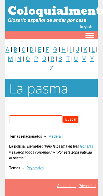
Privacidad (87, 186)
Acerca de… (66, 186)
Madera (54, 136)
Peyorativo (35, 168)
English (86, 26)
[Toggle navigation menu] (89, 35)
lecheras (86, 146)
